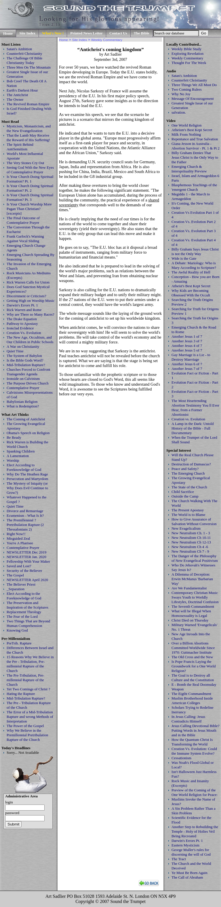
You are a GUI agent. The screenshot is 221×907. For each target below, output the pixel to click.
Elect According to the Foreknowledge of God (24, 595)
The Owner (15, 99)
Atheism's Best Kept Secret (192, 130)
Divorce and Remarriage (25, 511)
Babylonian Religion (22, 401)
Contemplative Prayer (23, 388)
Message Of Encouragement (193, 98)
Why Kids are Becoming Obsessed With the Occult (191, 292)
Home (8, 33)
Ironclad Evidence (20, 328)
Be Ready (14, 437)
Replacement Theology (24, 612)
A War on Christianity (23, 346)
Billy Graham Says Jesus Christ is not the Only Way (195, 251)
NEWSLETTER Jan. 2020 (26, 557)
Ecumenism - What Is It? (25, 515)
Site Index (27, 33)
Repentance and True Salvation (195, 139)
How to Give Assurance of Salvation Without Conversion (194, 521)
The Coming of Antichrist (26, 419)
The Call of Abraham (187, 877)
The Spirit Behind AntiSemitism (20, 146)
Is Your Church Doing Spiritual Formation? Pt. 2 (30, 188)
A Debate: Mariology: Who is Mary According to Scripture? (194, 265)
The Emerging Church (188, 473)
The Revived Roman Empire (28, 104)
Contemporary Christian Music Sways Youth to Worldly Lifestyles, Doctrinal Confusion (195, 597)
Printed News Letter (86, 33)
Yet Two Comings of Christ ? (28, 689)
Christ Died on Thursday (190, 620)
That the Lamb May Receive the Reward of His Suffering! (28, 137)
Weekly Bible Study (186, 49)
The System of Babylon (24, 356)
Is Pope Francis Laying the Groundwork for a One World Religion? (194, 666)
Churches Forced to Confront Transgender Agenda (28, 371)
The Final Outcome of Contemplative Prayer (23, 220)
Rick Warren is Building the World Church (27, 444)
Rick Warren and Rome (24, 310)
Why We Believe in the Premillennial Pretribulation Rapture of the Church (27, 735)
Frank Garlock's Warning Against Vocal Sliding (25, 238)
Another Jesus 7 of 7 (187, 368)
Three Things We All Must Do (194, 85)
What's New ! (53, 33)
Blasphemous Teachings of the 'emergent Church (194, 187)
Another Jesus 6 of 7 (187, 364)
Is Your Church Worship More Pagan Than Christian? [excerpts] (29, 208)
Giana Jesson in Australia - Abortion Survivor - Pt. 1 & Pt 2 (196, 145)
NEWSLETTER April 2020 (27, 580)
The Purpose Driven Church (28, 383)
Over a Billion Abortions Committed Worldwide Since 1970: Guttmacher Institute (193, 647)
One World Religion (187, 125)
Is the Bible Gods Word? (25, 360)
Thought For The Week (189, 63)
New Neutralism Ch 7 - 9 (190, 551)
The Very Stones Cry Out (25, 163)
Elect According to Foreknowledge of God (24, 467)
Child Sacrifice (183, 492)
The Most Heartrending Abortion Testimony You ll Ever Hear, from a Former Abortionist (195, 408)
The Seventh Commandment (193, 606)
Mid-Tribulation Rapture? (26, 365)
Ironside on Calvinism (23, 378)
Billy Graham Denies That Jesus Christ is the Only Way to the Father (195, 157)
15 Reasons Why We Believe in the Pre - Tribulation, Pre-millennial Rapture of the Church (30, 664)
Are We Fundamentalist (189, 588)
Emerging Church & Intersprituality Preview (189, 168)
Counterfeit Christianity (24, 53)
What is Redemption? (23, 406)
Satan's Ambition (19, 49)
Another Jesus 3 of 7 (187, 341)
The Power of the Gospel (25, 726)
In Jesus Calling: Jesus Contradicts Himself (188, 718)
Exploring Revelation (187, 53)
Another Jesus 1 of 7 (187, 336)
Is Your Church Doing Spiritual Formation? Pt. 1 (30, 178)
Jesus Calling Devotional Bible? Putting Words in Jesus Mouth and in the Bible (196, 730)
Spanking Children (21, 451)
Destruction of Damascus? (191, 464)
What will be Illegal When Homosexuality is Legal (191, 613)
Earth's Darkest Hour (22, 90)
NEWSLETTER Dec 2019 (26, 552)
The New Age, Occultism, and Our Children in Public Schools (30, 339)
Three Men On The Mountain (29, 67)
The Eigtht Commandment (191, 694)
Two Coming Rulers (187, 89)
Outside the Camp (185, 496)
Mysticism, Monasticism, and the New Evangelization (29, 128)
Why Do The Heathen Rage (27, 474)
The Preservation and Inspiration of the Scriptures (27, 605)
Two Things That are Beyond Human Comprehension (28, 623)
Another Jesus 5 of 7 (187, 350)
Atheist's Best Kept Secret (191, 286)
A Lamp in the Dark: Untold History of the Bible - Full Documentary (193, 428)
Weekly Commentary (187, 58)
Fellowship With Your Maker (28, 561)
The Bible (141, 33)
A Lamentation (18, 456)
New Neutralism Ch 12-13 (191, 542)
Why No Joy (181, 94)
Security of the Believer (24, 570)
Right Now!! (16, 534)
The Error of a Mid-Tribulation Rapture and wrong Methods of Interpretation (30, 716)
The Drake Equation (22, 319)
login (9, 802)
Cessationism (181, 758)
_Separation (15, 589)
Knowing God (17, 630)
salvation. (179, 112)
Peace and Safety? (185, 469)
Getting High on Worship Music (30, 300)
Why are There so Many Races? (30, 314)
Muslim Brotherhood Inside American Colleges (192, 700)
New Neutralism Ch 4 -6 (190, 547)
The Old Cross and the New (192, 657)
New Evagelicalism (186, 528)
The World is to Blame (188, 514)
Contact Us (118, 33)
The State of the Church (189, 487)
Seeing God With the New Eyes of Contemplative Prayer (30, 169)
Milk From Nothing (186, 134)
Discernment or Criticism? (26, 296)
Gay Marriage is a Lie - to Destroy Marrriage (191, 357)
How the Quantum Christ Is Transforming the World (192, 741)
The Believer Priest (21, 584)
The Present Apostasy (188, 510)
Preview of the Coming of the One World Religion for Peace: (195, 792)
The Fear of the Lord (22, 616)
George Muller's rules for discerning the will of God (191, 852)
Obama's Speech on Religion (28, 433)
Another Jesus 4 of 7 (187, 345)
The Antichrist (17, 95)
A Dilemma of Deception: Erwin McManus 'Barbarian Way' (192, 579)
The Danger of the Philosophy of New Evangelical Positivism (195, 558)
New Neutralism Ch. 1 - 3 (191, 533)
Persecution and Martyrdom (27, 479)
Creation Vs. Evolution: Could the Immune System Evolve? (194, 751)
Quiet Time (15, 351)
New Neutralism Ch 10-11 (191, 537)
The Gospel (15, 575)
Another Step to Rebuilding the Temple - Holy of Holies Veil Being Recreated (195, 831)
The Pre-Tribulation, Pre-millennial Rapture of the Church (25, 680)
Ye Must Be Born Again (189, 873)
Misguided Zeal (18, 538)
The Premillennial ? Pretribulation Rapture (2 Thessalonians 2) (25, 524)
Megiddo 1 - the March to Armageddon (191, 196)
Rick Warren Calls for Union (28, 282)
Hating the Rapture (21, 694)
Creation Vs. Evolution (24, 333)
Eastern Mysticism (185, 845)
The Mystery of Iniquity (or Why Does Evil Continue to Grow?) (27, 488)
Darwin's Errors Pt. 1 (22, 305)
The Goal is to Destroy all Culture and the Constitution (193, 677)
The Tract (179, 859)
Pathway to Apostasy (22, 323)
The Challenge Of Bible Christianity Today (24, 60)
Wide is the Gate (184, 258)
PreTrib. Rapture (19, 643)
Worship (13, 460)
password (12, 813)
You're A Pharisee (20, 543)
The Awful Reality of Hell (191, 272)
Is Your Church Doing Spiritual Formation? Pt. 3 (30, 197)
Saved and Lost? (19, 566)
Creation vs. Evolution (188, 419)
